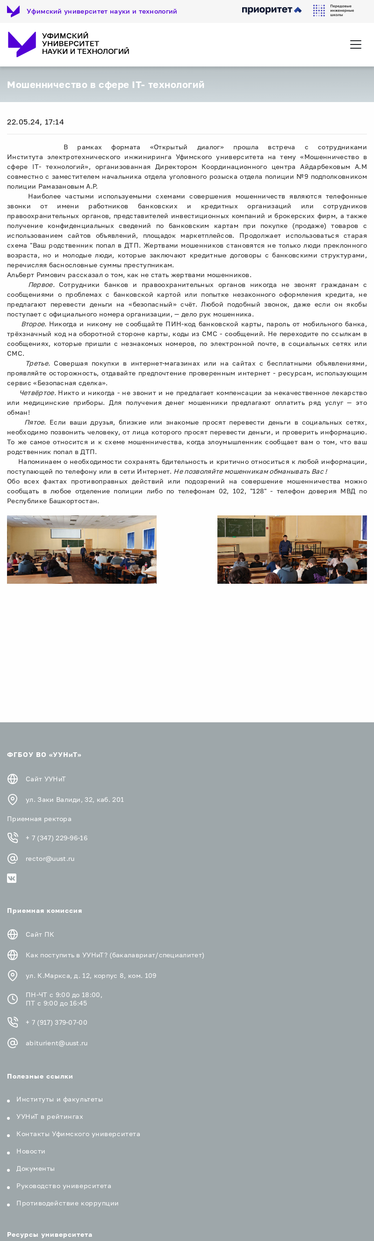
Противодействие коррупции (67, 1203)
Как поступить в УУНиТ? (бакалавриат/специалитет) (115, 955)
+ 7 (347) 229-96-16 (56, 838)
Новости (31, 1151)
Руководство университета (63, 1186)
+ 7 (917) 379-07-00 (56, 1022)
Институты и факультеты (59, 1099)
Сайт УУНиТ (46, 779)
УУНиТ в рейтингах (50, 1116)
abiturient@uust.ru (57, 1043)
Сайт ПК (40, 934)
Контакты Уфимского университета (78, 1134)
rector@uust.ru (50, 858)
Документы (35, 1168)
